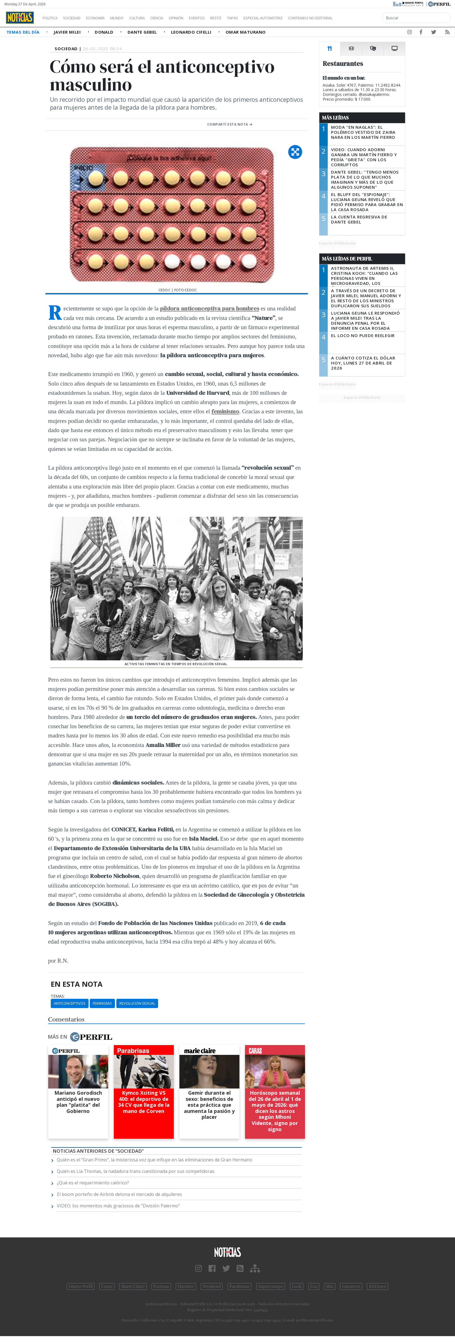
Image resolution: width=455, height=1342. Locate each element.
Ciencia (176, 18)
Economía (105, 18)
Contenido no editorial (358, 18)
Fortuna (161, 1286)
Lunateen (351, 1286)
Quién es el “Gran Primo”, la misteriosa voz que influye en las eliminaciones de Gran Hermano (154, 1160)
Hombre (186, 1286)
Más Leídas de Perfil (347, 258)
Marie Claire (133, 1286)
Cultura (153, 18)
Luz (313, 1286)
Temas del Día (23, 32)
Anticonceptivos (70, 1003)
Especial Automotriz (300, 18)
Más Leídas (335, 117)
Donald (105, 32)
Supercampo (270, 1286)
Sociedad (77, 18)
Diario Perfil (81, 1286)
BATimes (377, 1286)
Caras (106, 1286)
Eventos (223, 18)
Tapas (264, 18)
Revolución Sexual (137, 1003)
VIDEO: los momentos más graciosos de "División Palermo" (118, 1206)
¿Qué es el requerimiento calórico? (93, 1183)
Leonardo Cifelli (192, 32)
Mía (329, 1286)
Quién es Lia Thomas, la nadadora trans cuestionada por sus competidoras (135, 1171)
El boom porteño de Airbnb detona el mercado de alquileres (119, 1194)
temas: (58, 996)
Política (52, 18)
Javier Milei (68, 32)
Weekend (212, 1286)
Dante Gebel (143, 32)
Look (297, 1286)
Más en (80, 1037)
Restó (245, 18)
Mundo (130, 18)
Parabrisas (240, 1286)
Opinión (199, 18)
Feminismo (102, 1003)
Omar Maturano (246, 32)
